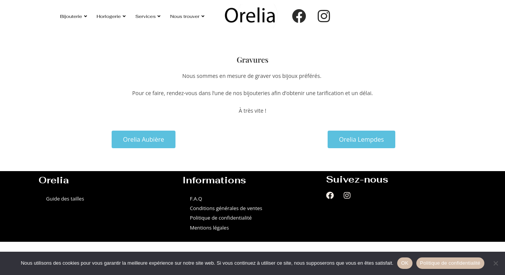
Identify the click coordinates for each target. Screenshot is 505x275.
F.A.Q (196, 198)
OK (404, 263)
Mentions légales (209, 227)
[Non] (495, 263)
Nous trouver (187, 16)
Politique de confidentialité (221, 217)
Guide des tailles (65, 198)
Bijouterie (73, 16)
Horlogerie (111, 16)
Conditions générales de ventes (226, 208)
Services (148, 16)
